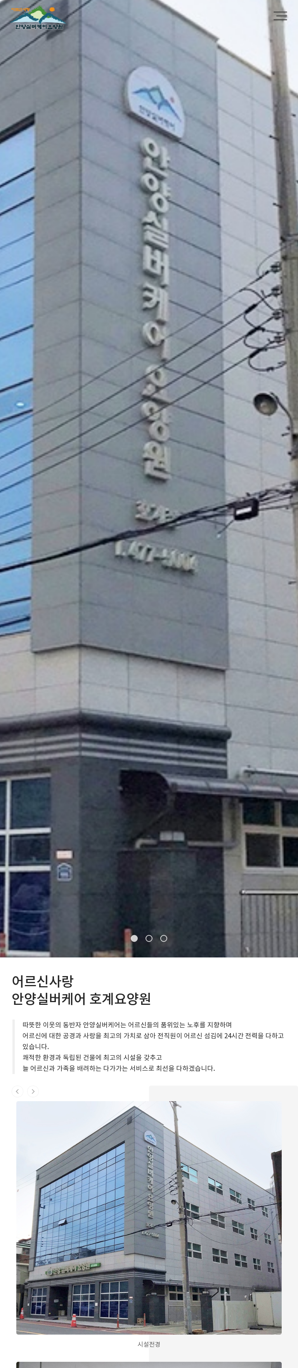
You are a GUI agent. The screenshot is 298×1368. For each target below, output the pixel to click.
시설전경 (149, 1344)
